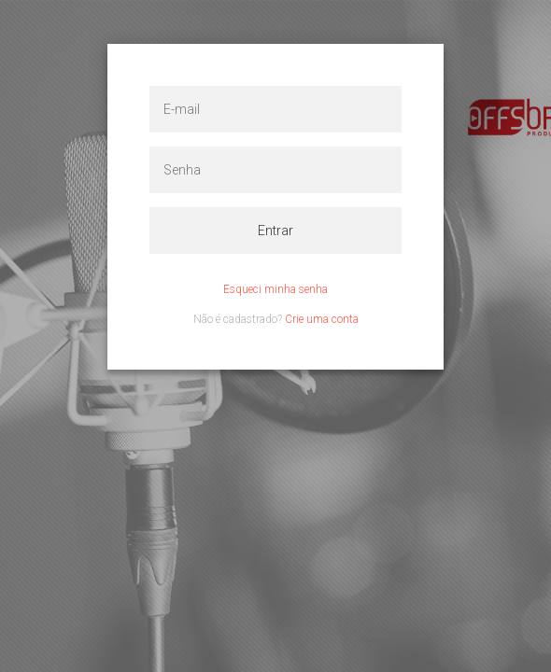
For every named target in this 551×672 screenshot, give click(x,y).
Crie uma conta (322, 319)
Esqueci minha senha (275, 289)
